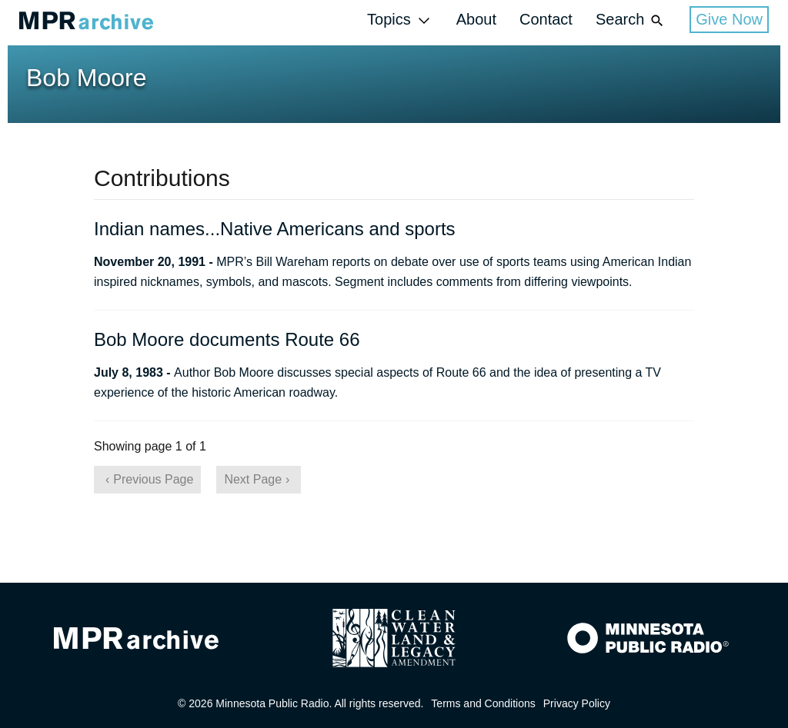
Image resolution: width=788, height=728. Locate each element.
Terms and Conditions (483, 703)
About (476, 19)
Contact (546, 19)
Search (631, 20)
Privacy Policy (576, 703)
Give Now (729, 19)
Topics (400, 20)
